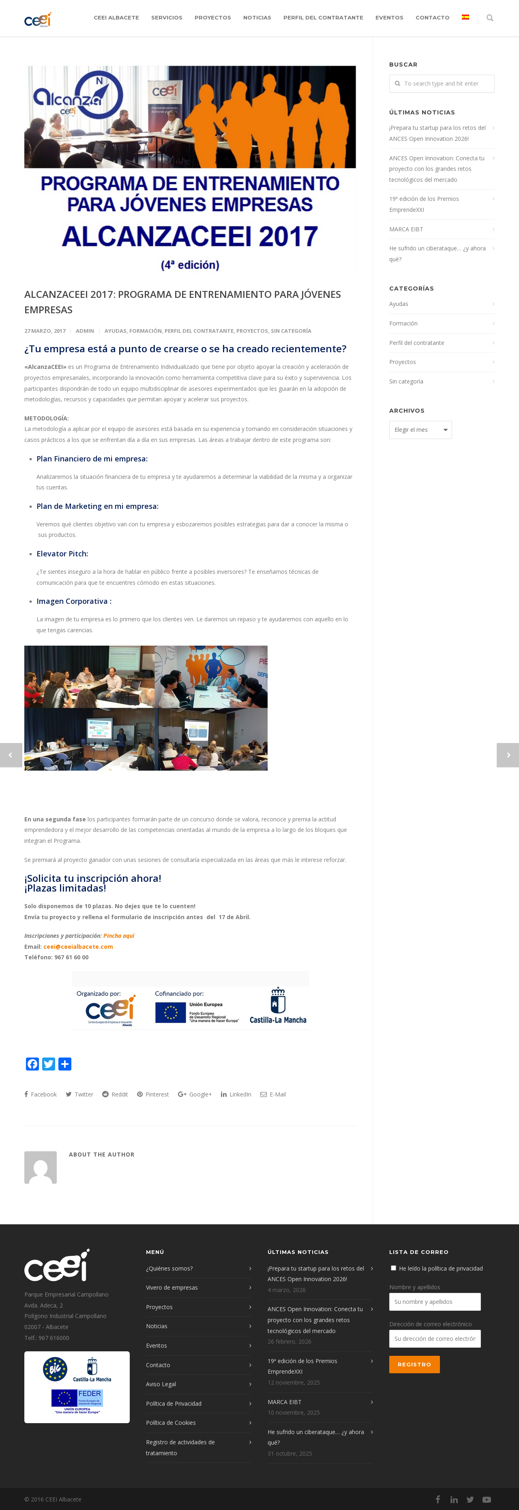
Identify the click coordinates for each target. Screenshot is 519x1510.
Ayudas (116, 330)
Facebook (40, 1094)
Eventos (389, 17)
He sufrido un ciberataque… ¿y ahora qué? (437, 253)
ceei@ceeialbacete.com (78, 946)
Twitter (79, 1094)
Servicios (166, 17)
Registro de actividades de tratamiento (180, 1447)
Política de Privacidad (174, 1403)
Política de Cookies (171, 1422)
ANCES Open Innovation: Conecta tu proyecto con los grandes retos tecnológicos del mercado (437, 168)
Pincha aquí (118, 935)
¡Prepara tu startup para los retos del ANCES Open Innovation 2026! (437, 133)
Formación (145, 330)
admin (85, 330)
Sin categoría (291, 330)
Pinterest (153, 1094)
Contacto (433, 17)
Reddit (115, 1094)
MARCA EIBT (406, 229)
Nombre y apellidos (414, 1287)
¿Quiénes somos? (169, 1268)
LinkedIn (236, 1094)
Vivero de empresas (172, 1287)
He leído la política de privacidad (441, 1268)
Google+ (195, 1094)
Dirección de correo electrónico (430, 1324)
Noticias (257, 17)
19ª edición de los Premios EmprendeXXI (424, 204)
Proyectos (213, 17)
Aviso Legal (161, 1384)
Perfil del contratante (323, 17)
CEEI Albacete (116, 17)
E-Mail (273, 1094)
